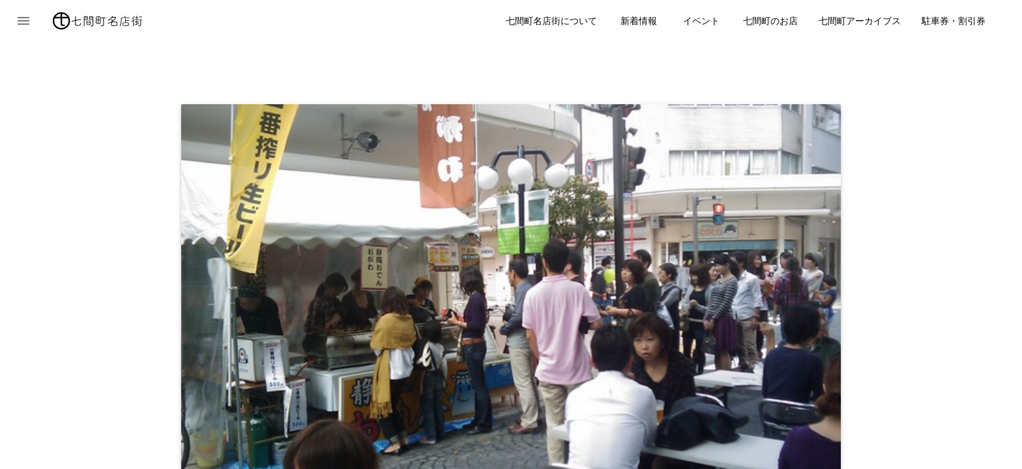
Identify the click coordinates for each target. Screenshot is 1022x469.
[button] (23, 20)
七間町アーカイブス (859, 21)
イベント (701, 21)
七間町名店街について (551, 21)
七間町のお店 (770, 21)
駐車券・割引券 (953, 21)
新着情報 (638, 21)
